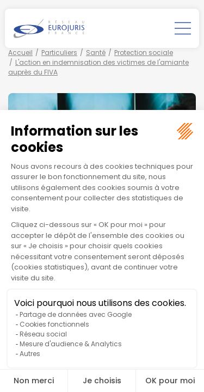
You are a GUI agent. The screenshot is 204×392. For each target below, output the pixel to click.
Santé (96, 52)
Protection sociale (143, 52)
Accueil (20, 52)
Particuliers (59, 52)
